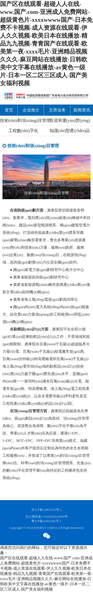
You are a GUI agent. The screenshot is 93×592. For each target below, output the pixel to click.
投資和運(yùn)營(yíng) (70, 120)
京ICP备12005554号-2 (46, 509)
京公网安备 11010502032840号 (46, 516)
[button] (86, 175)
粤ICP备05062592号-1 (46, 521)
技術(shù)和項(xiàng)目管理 (23, 120)
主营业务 (57, 110)
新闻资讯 (81, 110)
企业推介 (31, 110)
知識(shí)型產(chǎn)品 (70, 130)
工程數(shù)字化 (23, 130)
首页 (9, 110)
